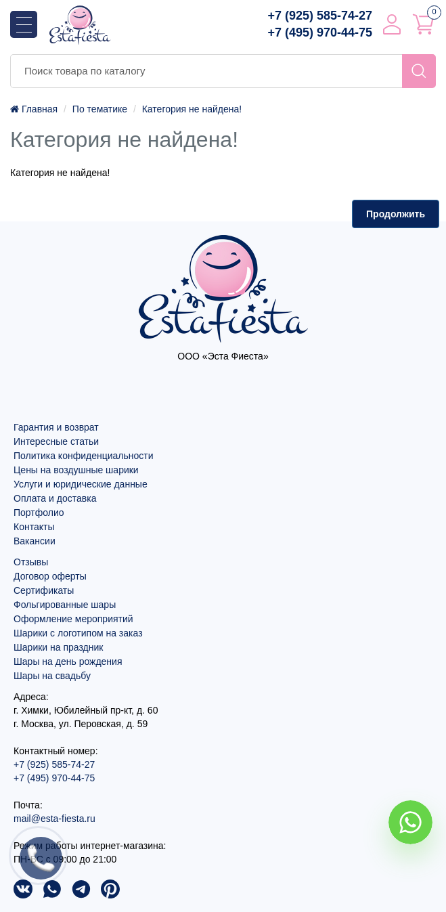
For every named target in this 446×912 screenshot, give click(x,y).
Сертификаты (44, 590)
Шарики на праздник (58, 647)
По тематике (99, 109)
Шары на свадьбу (52, 675)
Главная (34, 109)
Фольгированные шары (65, 604)
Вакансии (34, 541)
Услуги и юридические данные (81, 484)
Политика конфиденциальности (84, 455)
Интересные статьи (56, 441)
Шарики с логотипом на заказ (78, 633)
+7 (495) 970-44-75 (319, 32)
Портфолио (39, 512)
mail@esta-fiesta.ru (54, 818)
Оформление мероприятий (73, 618)
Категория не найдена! (192, 109)
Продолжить (395, 214)
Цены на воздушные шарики (76, 469)
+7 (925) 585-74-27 (319, 15)
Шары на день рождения (68, 661)
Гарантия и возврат (56, 427)
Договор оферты (50, 576)
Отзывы (31, 562)
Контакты (34, 526)
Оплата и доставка (55, 498)
